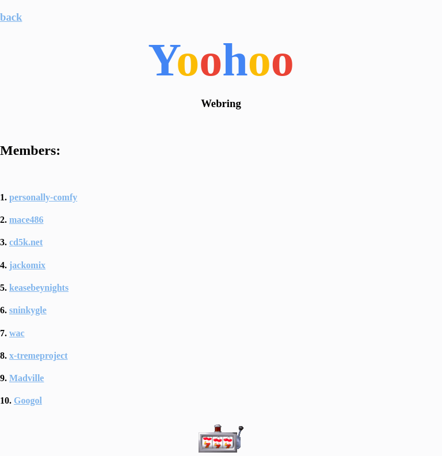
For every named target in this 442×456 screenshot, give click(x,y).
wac (17, 333)
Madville (26, 378)
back (11, 17)
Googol (28, 400)
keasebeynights (38, 287)
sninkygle (28, 310)
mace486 (26, 220)
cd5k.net (26, 242)
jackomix (27, 265)
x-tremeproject (38, 355)
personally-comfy (43, 197)
